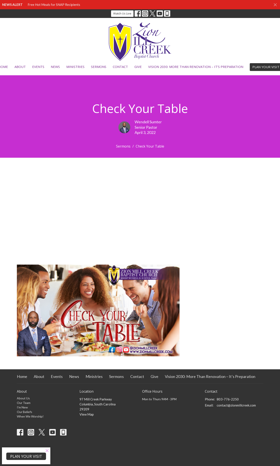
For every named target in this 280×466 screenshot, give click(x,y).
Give (138, 66)
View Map (87, 414)
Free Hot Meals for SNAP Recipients (54, 4)
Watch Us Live (122, 13)
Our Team (23, 403)
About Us (23, 398)
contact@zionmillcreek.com (236, 405)
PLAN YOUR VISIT (26, 456)
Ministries (75, 66)
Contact (120, 66)
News (55, 66)
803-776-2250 (228, 399)
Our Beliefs (24, 412)
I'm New (22, 407)
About (20, 66)
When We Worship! (30, 416)
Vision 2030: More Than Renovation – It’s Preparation (195, 66)
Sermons (98, 66)
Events (38, 66)
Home (22, 376)
